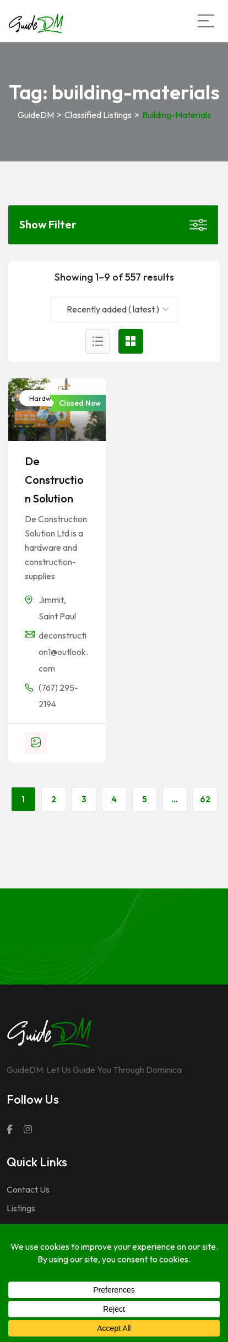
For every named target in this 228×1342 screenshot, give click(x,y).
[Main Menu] (206, 21)
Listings (21, 1208)
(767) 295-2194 (58, 695)
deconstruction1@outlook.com (63, 652)
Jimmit (51, 599)
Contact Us (28, 1189)
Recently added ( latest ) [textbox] (113, 309)
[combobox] (114, 309)
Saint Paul (57, 616)
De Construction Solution (54, 479)
